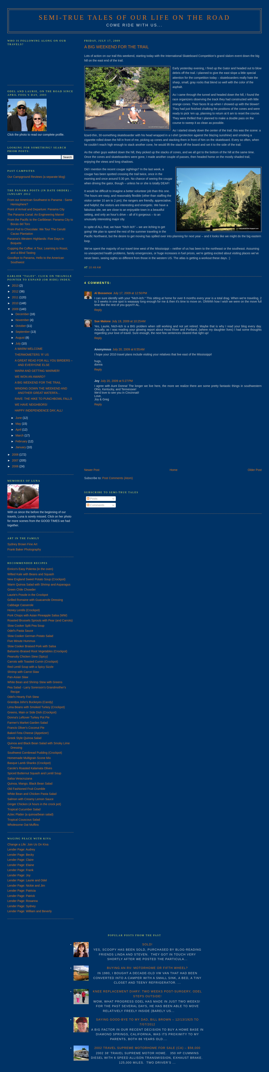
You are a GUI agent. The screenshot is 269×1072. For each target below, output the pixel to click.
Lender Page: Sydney (21, 906)
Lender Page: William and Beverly (29, 911)
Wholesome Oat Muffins (23, 824)
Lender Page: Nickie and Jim (26, 885)
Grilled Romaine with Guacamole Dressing (35, 600)
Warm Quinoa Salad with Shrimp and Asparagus (38, 584)
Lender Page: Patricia (21, 890)
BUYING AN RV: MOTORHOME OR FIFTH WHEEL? (147, 968)
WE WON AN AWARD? (30, 376)
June (19, 417)
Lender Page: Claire (20, 859)
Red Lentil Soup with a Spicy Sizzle (30, 666)
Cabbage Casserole (20, 605)
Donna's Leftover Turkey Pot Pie (28, 717)
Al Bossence (103, 293)
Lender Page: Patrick (21, 896)
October (21, 326)
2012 (15, 291)
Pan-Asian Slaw (17, 677)
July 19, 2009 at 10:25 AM (128, 321)
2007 (15, 460)
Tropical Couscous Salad (23, 819)
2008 (15, 454)
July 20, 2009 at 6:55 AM (129, 349)
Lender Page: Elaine (20, 865)
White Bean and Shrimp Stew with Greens (34, 682)
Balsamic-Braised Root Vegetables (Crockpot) (37, 651)
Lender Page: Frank (20, 870)
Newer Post (91, 470)
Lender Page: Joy (18, 875)
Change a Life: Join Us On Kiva (27, 844)
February (22, 441)
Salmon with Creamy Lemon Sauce (30, 799)
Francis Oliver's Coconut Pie (25, 727)
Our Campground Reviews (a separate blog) (36, 176)
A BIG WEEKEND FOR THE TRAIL (116, 47)
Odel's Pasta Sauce (20, 630)
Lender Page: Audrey (21, 849)
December (23, 314)
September (23, 331)
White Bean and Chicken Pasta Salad (31, 793)
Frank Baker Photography (24, 549)
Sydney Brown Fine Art (22, 544)
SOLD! (147, 944)
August (20, 337)
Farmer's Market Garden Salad (27, 722)
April (19, 429)
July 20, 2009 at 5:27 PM (117, 381)
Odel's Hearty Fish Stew (23, 697)
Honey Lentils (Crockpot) (23, 610)
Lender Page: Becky (20, 854)
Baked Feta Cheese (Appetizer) (28, 733)
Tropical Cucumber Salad (23, 809)
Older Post (255, 470)
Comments (95, 505)
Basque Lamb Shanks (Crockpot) (29, 763)
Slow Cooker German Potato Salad (30, 636)
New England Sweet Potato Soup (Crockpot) (36, 579)
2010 (15, 303)
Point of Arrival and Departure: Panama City (36, 209)
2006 (15, 466)
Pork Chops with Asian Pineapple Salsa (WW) (37, 615)
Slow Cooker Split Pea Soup (25, 625)
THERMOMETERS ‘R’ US (32, 354)
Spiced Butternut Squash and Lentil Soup (34, 773)
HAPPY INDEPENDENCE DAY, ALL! (39, 410)
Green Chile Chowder (21, 589)
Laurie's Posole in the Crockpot (27, 594)
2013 (15, 285)
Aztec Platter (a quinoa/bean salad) (30, 814)
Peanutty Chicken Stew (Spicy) (27, 656)
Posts (92, 498)
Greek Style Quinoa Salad (24, 738)
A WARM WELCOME (29, 348)
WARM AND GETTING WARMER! (37, 370)
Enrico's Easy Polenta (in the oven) (30, 569)
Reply (98, 310)
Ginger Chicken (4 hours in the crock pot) (34, 804)
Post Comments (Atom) (117, 478)
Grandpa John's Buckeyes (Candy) (30, 702)
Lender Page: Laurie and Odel (27, 880)
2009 (15, 309)
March (20, 435)
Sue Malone (102, 321)
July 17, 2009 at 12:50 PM (130, 293)
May (19, 423)
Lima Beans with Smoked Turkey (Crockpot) (36, 707)
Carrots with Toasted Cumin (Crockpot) (32, 661)
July (19, 343)
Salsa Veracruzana (19, 778)
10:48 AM (95, 267)
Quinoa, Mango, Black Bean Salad (29, 783)
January (21, 447)
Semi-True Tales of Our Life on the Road (134, 17)
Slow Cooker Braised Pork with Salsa (31, 646)
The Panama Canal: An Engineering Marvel (35, 214)
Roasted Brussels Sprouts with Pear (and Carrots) (40, 620)
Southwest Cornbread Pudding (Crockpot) (34, 752)
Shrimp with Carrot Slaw (23, 672)
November (23, 320)
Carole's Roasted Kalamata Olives (29, 768)
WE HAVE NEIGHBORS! (31, 404)
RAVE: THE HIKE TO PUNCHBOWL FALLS (43, 398)
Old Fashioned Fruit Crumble (26, 788)
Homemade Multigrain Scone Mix (29, 758)
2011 (15, 297)
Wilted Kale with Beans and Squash (30, 574)
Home (173, 470)
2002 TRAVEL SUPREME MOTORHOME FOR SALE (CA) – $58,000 (147, 1048)
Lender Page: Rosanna (22, 901)
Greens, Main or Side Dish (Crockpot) (31, 712)
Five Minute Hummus (21, 641)
